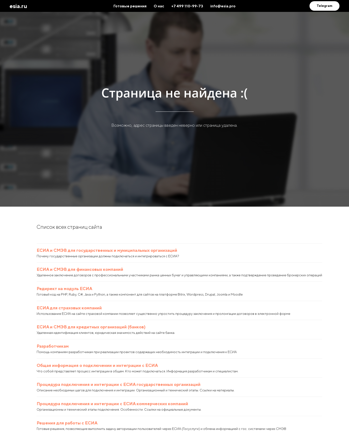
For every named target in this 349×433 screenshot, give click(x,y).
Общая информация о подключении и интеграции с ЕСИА (97, 365)
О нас (159, 6)
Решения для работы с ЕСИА (67, 422)
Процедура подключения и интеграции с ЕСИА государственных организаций (119, 384)
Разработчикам (53, 346)
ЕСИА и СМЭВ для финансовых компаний (80, 269)
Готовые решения (130, 6)
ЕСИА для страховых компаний (69, 307)
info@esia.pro (223, 6)
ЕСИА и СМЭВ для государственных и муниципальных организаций (107, 250)
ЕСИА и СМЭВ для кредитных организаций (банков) (91, 326)
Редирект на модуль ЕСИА (64, 288)
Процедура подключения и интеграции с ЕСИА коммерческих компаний (112, 403)
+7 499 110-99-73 (187, 6)
